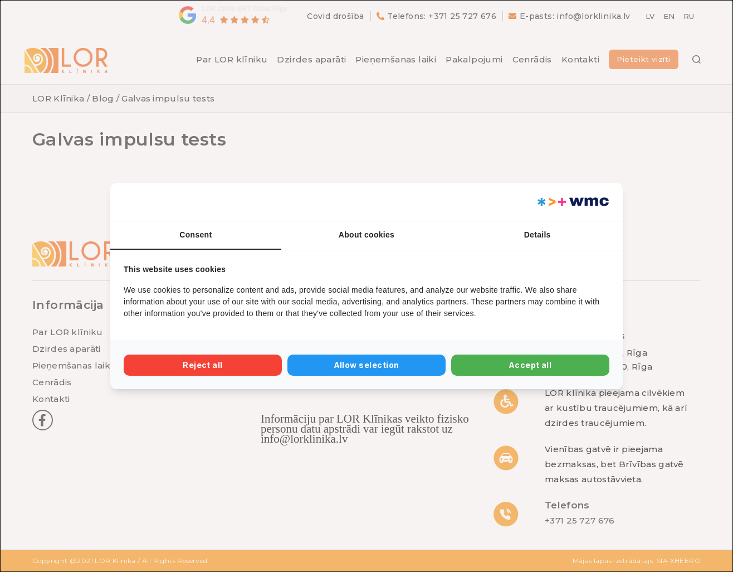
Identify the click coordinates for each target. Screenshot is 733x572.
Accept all (530, 365)
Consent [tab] (195, 234)
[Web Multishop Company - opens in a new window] (572, 201)
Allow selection (366, 365)
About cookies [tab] (366, 234)
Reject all (203, 365)
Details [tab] (537, 234)
